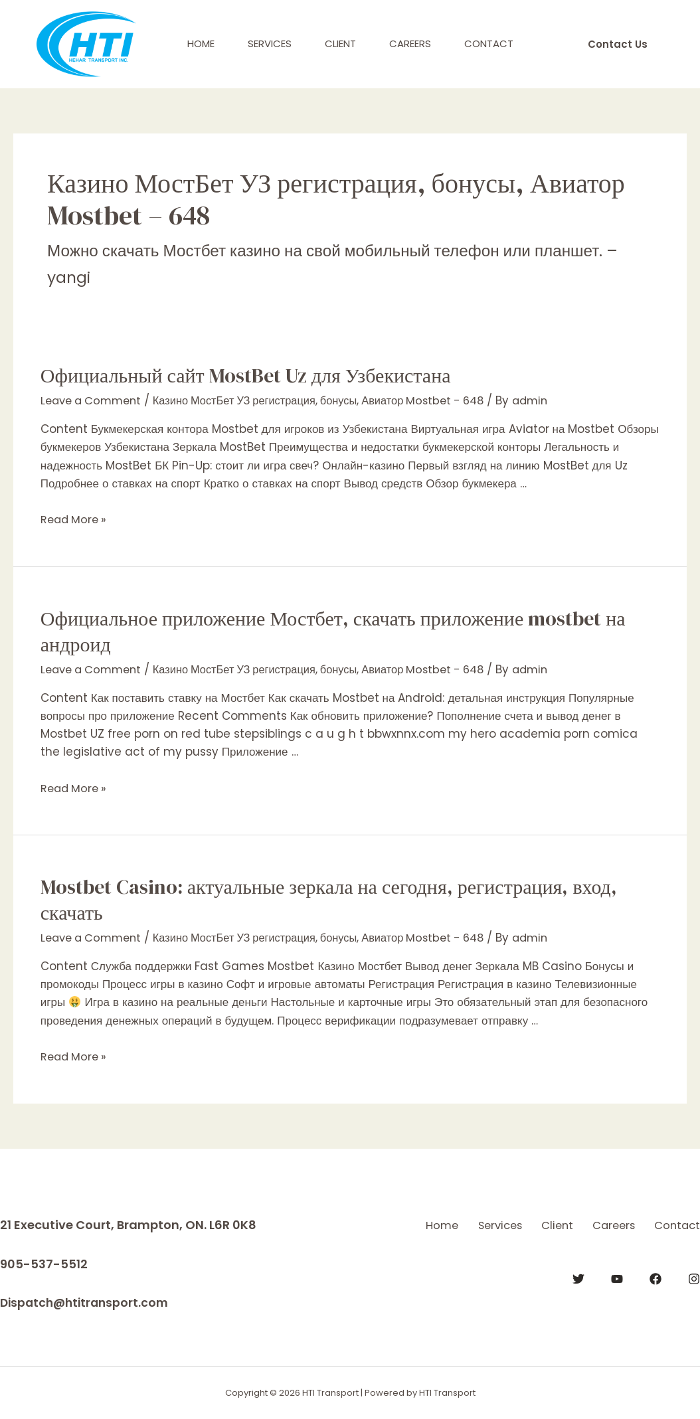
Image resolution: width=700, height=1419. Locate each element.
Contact (488, 43)
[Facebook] (655, 1294)
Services (270, 43)
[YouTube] (617, 1294)
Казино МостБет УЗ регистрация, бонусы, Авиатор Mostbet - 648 (334, 400)
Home (201, 43)
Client (340, 43)
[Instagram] (694, 1294)
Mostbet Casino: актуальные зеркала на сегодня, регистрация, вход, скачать (329, 899)
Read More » (75, 519)
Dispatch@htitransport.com (87, 1302)
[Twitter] (578, 1294)
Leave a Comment (94, 400)
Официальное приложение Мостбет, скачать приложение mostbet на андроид (333, 631)
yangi (69, 277)
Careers (410, 43)
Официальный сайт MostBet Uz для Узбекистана (246, 375)
